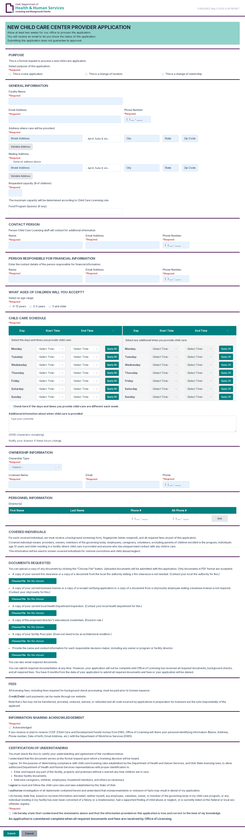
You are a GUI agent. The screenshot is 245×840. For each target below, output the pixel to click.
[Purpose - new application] (10, 74)
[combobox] (38, 349)
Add (219, 518)
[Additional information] (122, 424)
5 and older (57, 306)
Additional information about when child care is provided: (46, 413)
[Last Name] (94, 518)
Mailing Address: (19, 154)
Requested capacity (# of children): (30, 183)
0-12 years (17, 306)
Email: (89, 475)
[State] (171, 138)
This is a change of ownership (181, 74)
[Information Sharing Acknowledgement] (10, 727)
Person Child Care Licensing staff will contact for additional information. (52, 230)
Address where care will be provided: (32, 128)
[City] (142, 138)
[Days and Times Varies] (10, 406)
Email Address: (18, 110)
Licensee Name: (19, 475)
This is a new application (26, 74)
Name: (13, 235)
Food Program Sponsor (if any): (28, 206)
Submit (11, 833)
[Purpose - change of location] (86, 74)
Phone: (167, 475)
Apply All (112, 348)
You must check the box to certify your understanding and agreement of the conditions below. (66, 753)
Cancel (29, 833)
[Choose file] (33, 581)
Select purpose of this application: (29, 66)
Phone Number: (133, 110)
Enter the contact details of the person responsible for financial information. (55, 264)
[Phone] (137, 119)
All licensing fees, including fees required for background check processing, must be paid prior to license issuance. (79, 690)
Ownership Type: (19, 458)
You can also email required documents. (33, 662)
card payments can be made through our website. (47, 696)
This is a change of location (103, 74)
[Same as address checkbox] (10, 161)
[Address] (45, 138)
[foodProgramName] (66, 211)
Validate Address (20, 146)
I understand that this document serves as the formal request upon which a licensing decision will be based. (74, 758)
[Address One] (45, 167)
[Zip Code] (190, 138)
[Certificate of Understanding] (10, 813)
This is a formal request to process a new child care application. (47, 61)
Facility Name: (17, 91)
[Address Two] (103, 168)
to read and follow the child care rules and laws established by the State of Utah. (62, 785)
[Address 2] (103, 138)
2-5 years (37, 306)
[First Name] (34, 518)
